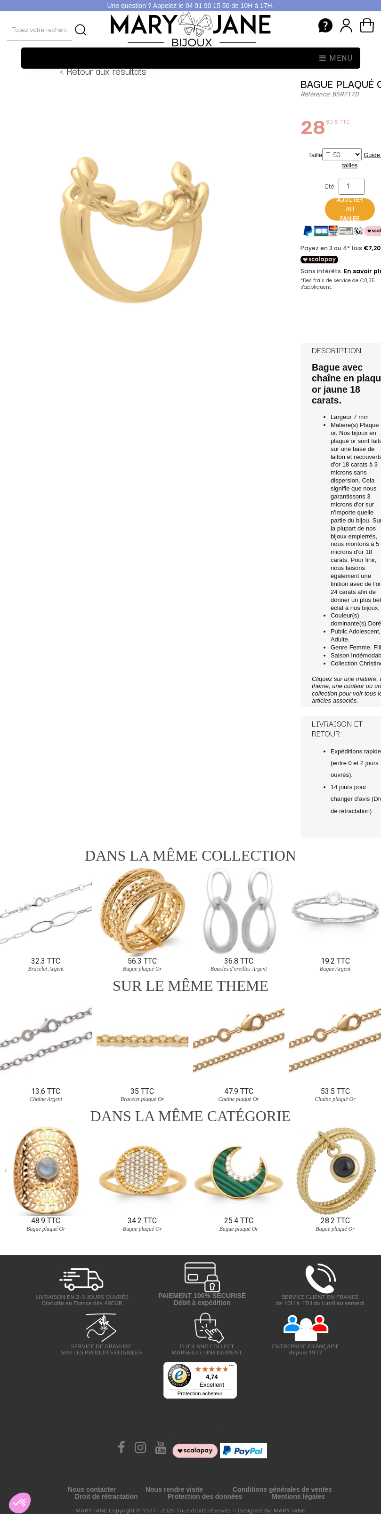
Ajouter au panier (350, 209)
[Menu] (231, 1367)
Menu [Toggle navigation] (336, 58)
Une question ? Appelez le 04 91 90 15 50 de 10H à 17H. (190, 5)
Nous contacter (92, 1489)
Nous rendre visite (174, 1489)
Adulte (339, 639)
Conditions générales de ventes (282, 1489)
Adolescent (364, 631)
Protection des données (205, 1496)
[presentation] (5, 910)
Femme (359, 647)
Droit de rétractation (106, 1496)
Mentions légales (298, 1496)
